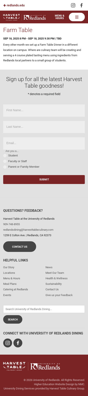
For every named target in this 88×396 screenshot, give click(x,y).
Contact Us (19, 246)
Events (7, 295)
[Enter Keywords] (44, 309)
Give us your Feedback (59, 295)
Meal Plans (10, 283)
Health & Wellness (56, 278)
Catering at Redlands (15, 289)
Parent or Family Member (21, 167)
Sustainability (53, 283)
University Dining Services (19, 388)
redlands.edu (14, 5)
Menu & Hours (59, 17)
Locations (9, 272)
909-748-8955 (11, 224)
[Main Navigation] (77, 17)
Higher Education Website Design (54, 384)
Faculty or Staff (15, 161)
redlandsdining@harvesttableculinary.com (28, 229)
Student (10, 155)
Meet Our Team (54, 272)
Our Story (8, 267)
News (49, 267)
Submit (44, 179)
